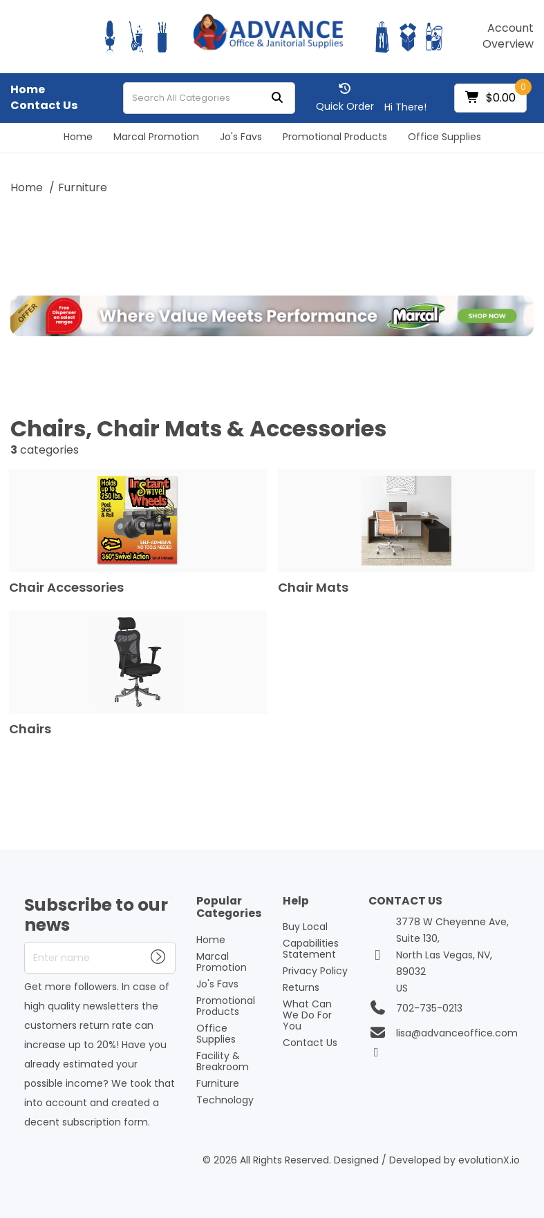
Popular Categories (228, 908)
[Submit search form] (277, 98)
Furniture (82, 187)
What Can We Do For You (307, 1015)
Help (296, 901)
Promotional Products (335, 137)
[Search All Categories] (209, 98)
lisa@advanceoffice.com (457, 1033)
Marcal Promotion (156, 137)
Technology (225, 1100)
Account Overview (508, 36)
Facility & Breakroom (222, 1061)
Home (27, 89)
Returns (301, 987)
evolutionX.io (489, 1160)
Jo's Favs (241, 137)
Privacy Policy (315, 971)
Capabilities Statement (311, 948)
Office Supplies (444, 137)
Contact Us (43, 105)
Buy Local (305, 927)
